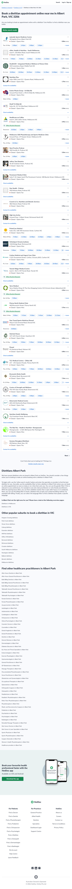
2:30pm (49, 237)
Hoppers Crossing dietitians (10, 517)
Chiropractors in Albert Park (10, 618)
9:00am (14, 250)
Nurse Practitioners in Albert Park (11, 675)
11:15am (57, 315)
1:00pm (48, 382)
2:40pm (23, 409)
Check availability (36, 112)
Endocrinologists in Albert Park (10, 653)
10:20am (46, 263)
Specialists (36, 824)
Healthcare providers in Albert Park (12, 745)
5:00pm (40, 396)
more (67, 45)
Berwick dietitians (7, 559)
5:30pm (40, 45)
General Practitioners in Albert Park (12, 662)
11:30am (55, 59)
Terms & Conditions (58, 824)
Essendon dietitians (7, 530)
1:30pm (22, 129)
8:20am (13, 263)
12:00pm (54, 72)
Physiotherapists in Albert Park (10, 704)
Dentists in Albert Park (8, 637)
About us (59, 812)
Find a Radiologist (13, 846)
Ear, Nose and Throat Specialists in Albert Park (15, 649)
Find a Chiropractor (13, 827)
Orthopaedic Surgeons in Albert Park (12, 688)
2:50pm (32, 409)
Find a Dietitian (13, 835)
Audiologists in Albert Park (9, 608)
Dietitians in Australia (7, 7)
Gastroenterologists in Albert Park (11, 659)
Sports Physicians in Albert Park (11, 732)
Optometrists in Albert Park (9, 684)
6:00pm (15, 99)
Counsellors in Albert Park (9, 627)
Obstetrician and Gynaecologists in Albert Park (15, 678)
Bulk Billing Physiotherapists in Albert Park (14, 586)
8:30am (15, 342)
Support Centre (36, 831)
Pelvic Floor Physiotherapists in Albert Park (14, 700)
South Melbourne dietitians (10, 549)
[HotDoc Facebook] (32, 868)
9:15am (24, 315)
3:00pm (31, 45)
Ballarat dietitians (7, 556)
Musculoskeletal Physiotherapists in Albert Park (15, 672)
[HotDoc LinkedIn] (36, 868)
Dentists (36, 820)
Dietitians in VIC (18, 7)
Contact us (58, 820)
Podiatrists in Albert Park (9, 710)
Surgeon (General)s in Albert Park (11, 739)
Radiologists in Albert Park (9, 719)
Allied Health (36, 816)
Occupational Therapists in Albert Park (13, 681)
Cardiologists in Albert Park (9, 614)
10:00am (12, 72)
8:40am (21, 263)
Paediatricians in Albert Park (10, 694)
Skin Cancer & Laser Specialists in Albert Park (15, 729)
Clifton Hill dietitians (8, 537)
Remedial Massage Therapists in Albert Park (14, 723)
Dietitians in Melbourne (8, 503)
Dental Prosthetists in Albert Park (11, 633)
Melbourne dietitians (8, 562)
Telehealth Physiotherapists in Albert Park (13, 592)
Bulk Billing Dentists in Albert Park (11, 579)
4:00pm (39, 129)
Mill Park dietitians (7, 533)
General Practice (36, 812)
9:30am (15, 237)
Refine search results (10, 30)
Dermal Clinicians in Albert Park (11, 640)
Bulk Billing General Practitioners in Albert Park (15, 582)
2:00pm (14, 45)
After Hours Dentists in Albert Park (12, 573)
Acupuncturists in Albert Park (10, 605)
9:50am (21, 59)
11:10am (38, 59)
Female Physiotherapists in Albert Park (13, 602)
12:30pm (40, 237)
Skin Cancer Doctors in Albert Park (12, 726)
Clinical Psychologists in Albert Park (12, 621)
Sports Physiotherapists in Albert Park (12, 735)
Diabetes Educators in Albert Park (11, 646)
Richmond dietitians (7, 543)
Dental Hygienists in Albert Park (11, 630)
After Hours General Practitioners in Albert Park (15, 576)
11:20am (46, 59)
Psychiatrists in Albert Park (9, 713)
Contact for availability (36, 85)
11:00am (29, 59)
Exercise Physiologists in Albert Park (12, 656)
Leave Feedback (13, 857)
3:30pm (30, 129)
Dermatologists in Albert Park (10, 643)
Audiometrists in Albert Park (10, 611)
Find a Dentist (13, 816)
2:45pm (23, 45)
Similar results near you (36, 464)
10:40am (55, 263)
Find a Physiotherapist (13, 820)
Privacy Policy (58, 827)
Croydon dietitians (7, 546)
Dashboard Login (36, 827)
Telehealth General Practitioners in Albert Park (15, 589)
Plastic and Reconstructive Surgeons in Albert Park (16, 707)
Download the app (13, 779)
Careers (58, 816)
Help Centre (13, 854)
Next (66, 455)
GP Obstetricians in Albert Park (11, 665)
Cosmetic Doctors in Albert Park (11, 624)
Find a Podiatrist (13, 824)
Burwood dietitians (7, 540)
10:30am (21, 72)
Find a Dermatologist (13, 842)
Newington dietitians (8, 552)
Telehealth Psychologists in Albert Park (13, 595)
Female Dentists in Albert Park (10, 598)
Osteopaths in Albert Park (9, 691)
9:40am (13, 59)
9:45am (41, 315)
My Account (13, 850)
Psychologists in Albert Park (10, 716)
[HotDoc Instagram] (39, 868)
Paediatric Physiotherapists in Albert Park (13, 697)
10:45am (29, 72)
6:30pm (23, 156)
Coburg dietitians (7, 527)
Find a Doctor (13, 812)
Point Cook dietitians (8, 521)
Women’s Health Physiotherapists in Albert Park (15, 742)
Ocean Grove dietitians (8, 524)
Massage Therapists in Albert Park (11, 669)
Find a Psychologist (13, 831)
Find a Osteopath (13, 839)
